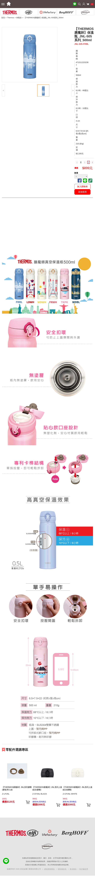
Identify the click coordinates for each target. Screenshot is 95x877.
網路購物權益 (49, 869)
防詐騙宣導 (83, 869)
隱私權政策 (62, 869)
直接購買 (82, 192)
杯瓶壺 (19, 18)
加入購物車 (82, 186)
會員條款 (73, 869)
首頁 (3, 18)
